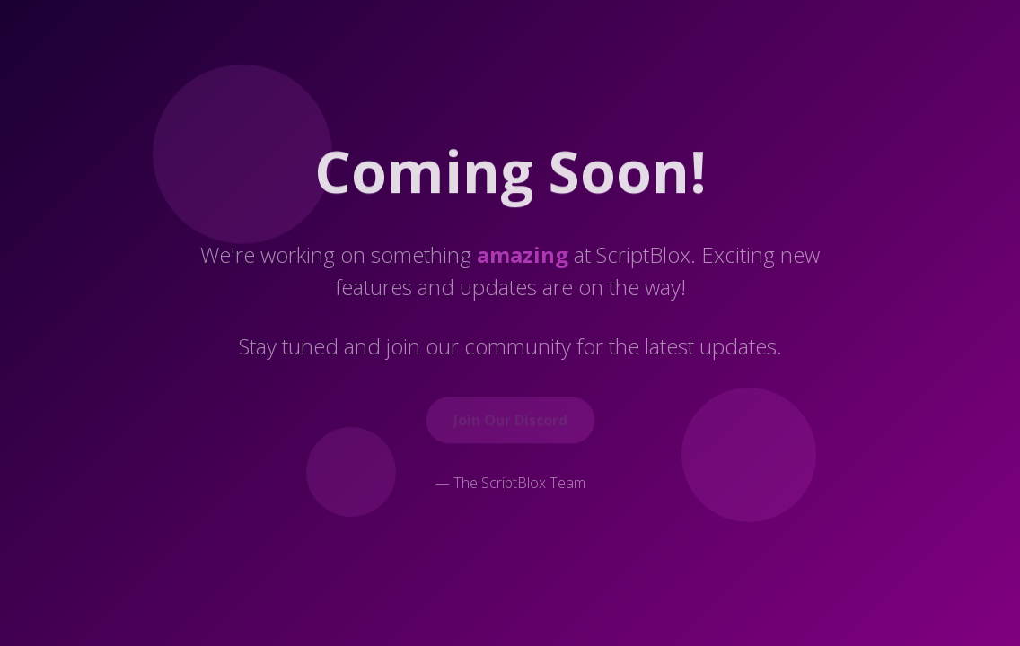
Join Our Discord (510, 422)
